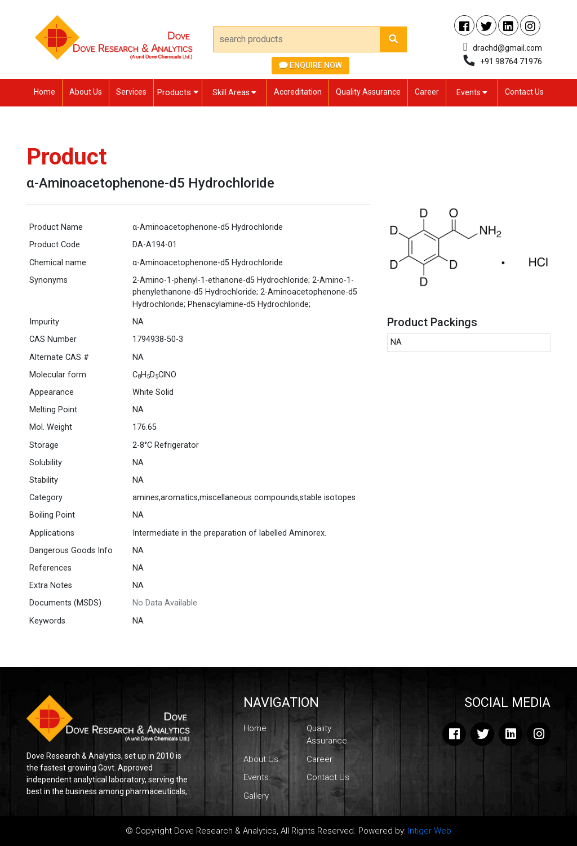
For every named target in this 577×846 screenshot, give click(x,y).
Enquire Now (310, 65)
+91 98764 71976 (511, 61)
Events (471, 92)
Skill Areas (234, 92)
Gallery (256, 796)
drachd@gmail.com (507, 47)
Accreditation (298, 91)
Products (177, 92)
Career (427, 91)
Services (131, 91)
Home (44, 91)
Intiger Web (429, 831)
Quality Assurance (368, 91)
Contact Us (524, 91)
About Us (85, 91)
